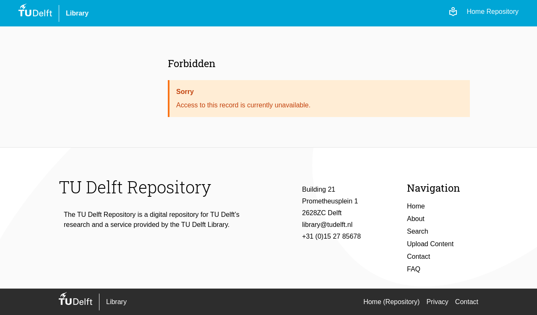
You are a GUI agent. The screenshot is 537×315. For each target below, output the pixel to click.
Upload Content (430, 243)
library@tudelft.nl (327, 224)
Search (417, 231)
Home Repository (493, 11)
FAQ (413, 269)
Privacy (437, 301)
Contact (418, 256)
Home (416, 206)
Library (77, 13)
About (416, 218)
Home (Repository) (391, 301)
